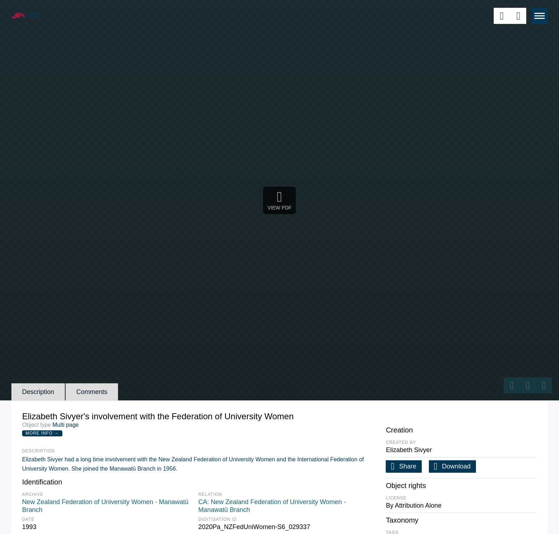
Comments (91, 391)
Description (38, 391)
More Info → (42, 433)
